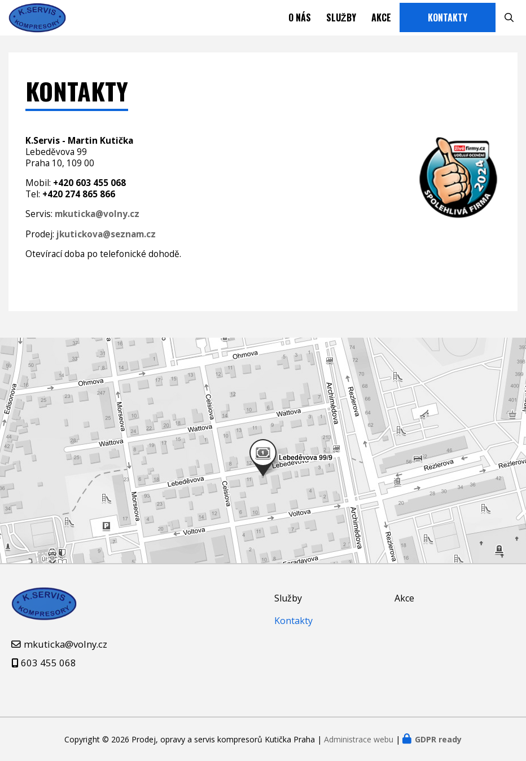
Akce (381, 22)
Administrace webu (358, 739)
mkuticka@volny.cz (65, 644)
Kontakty (447, 22)
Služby (341, 22)
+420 (89, 192)
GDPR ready (438, 739)
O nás (299, 22)
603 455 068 (48, 662)
